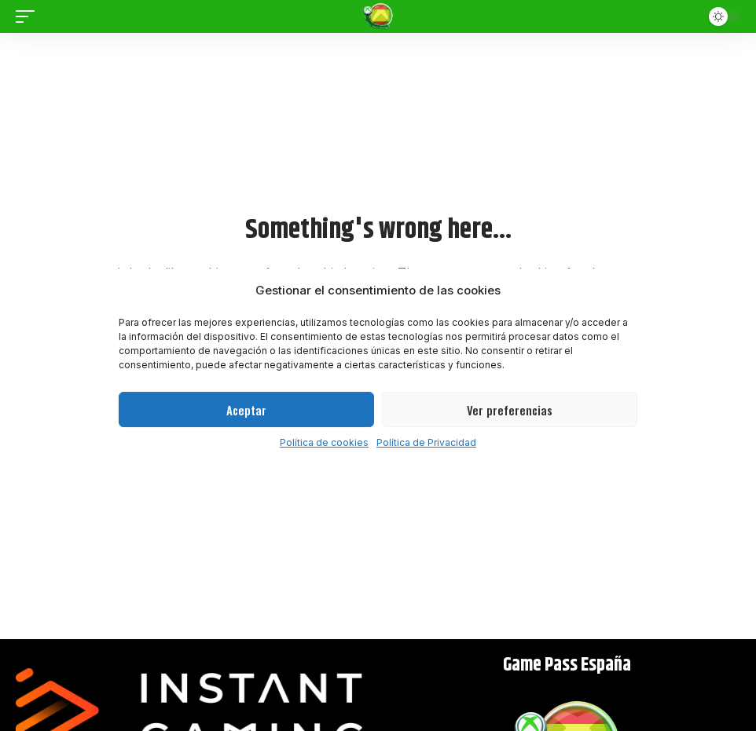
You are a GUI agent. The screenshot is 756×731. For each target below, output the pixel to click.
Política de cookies (324, 442)
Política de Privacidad (426, 442)
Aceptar (246, 409)
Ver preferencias (509, 409)
